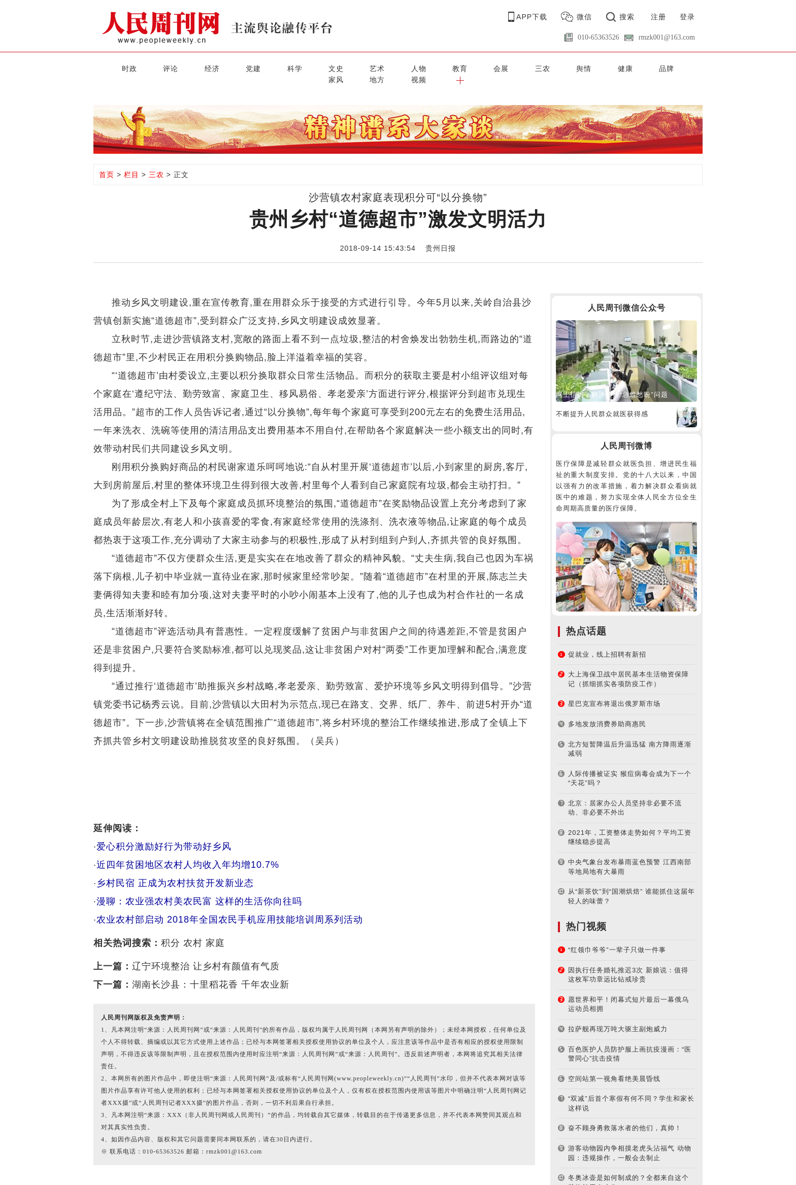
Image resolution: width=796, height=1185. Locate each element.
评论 (144, 67)
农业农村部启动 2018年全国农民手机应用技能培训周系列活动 (229, 907)
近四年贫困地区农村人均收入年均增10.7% (187, 853)
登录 (687, 17)
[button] (686, 67)
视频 (651, 67)
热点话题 (586, 618)
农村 (193, 931)
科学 (245, 67)
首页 (106, 162)
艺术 (313, 67)
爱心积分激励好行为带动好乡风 (163, 834)
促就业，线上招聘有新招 (607, 642)
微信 (584, 17)
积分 (170, 931)
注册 (658, 17)
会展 (414, 67)
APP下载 (531, 17)
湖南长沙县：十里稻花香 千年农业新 (210, 972)
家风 (584, 67)
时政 (110, 67)
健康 (516, 67)
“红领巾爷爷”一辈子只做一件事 (617, 937)
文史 (279, 67)
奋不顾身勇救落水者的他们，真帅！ (625, 1116)
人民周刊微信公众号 (627, 295)
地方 (617, 67)
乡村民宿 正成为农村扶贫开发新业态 (175, 871)
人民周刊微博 (626, 433)
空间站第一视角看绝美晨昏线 (614, 1066)
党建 (211, 67)
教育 (381, 67)
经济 (178, 67)
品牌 (550, 67)
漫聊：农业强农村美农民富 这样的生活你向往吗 (199, 889)
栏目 (131, 162)
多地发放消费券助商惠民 (607, 712)
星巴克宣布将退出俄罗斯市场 (614, 691)
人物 (347, 67)
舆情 (482, 67)
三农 (448, 67)
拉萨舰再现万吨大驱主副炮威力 (618, 1017)
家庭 (215, 931)
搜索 (627, 17)
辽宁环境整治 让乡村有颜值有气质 (206, 954)
